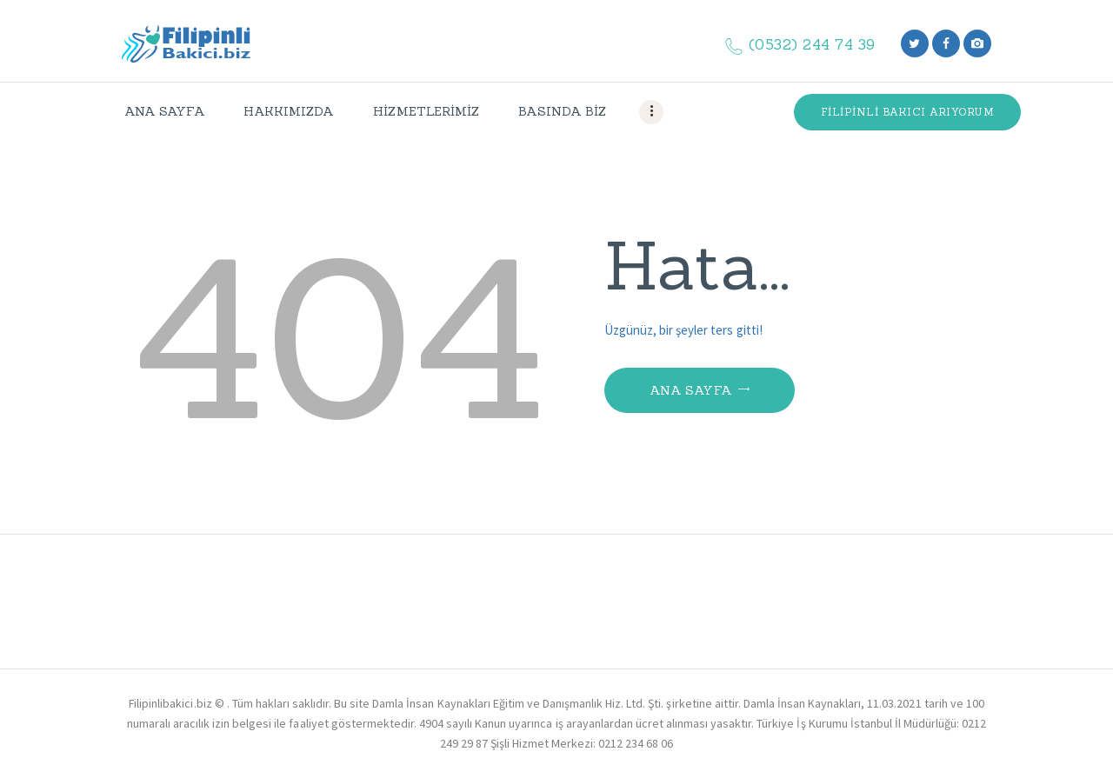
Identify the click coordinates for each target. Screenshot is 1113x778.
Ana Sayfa (691, 390)
